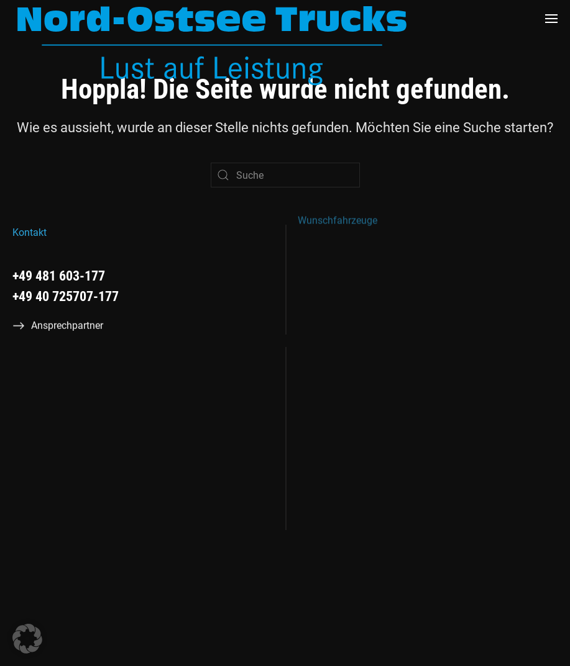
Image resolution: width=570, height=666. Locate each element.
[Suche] (285, 175)
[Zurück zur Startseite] (211, 45)
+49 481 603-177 (58, 276)
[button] (551, 18)
